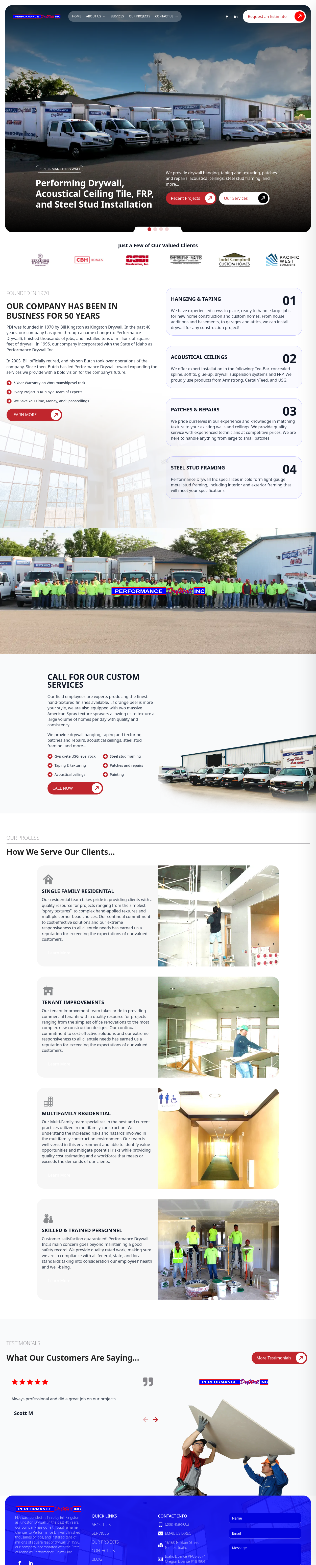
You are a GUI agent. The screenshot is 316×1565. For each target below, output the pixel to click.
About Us (93, 16)
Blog (97, 1559)
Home (76, 16)
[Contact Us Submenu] (176, 16)
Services (117, 16)
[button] (149, 229)
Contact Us (164, 16)
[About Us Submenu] (104, 16)
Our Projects (139, 16)
